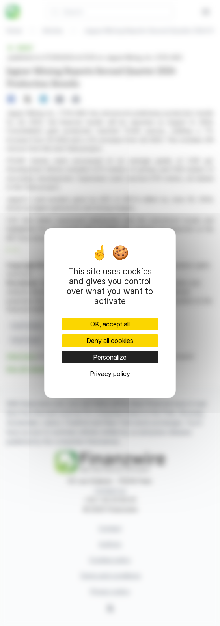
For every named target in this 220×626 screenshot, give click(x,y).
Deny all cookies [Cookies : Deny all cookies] (109, 341)
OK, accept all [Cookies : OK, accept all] (110, 324)
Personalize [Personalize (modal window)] (110, 357)
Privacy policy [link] (110, 374)
